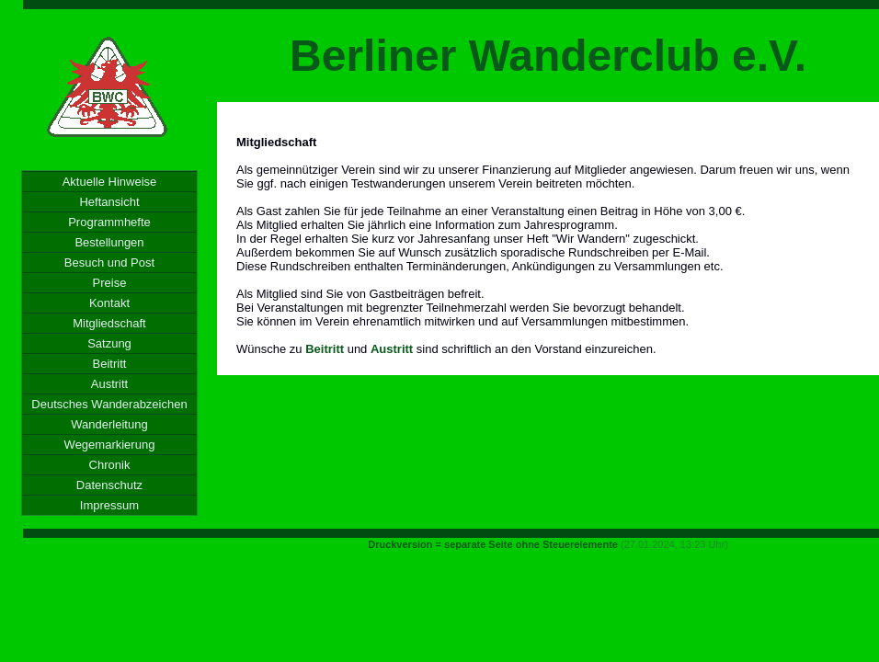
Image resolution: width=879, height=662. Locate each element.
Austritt (109, 384)
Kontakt (109, 303)
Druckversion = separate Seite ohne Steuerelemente (493, 544)
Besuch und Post (109, 262)
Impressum (109, 505)
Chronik (110, 465)
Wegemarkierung (109, 444)
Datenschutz (109, 485)
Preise (110, 283)
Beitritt (110, 364)
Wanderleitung (109, 424)
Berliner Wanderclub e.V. (548, 55)
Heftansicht (109, 202)
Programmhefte (109, 222)
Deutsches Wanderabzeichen (109, 404)
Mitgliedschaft (109, 323)
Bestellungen (108, 242)
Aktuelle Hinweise (110, 181)
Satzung (109, 343)
